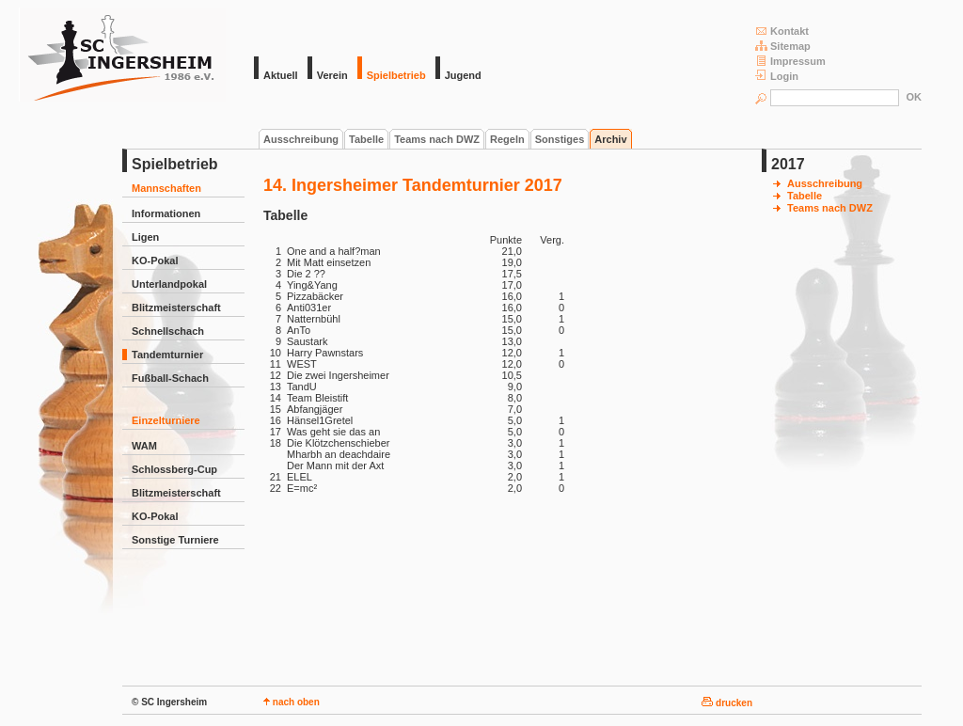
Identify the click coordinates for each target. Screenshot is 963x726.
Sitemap (783, 45)
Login (776, 76)
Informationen (166, 213)
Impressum (790, 61)
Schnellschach (168, 331)
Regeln (507, 139)
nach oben (291, 702)
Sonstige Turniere (175, 539)
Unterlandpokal (169, 284)
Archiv (610, 139)
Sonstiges (560, 139)
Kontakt (782, 30)
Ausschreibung (301, 139)
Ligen (145, 237)
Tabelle (366, 139)
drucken (727, 703)
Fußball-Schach (170, 378)
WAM (144, 445)
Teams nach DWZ (437, 139)
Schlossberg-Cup (174, 469)
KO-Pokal (155, 260)
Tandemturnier (167, 354)
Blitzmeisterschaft (176, 307)
